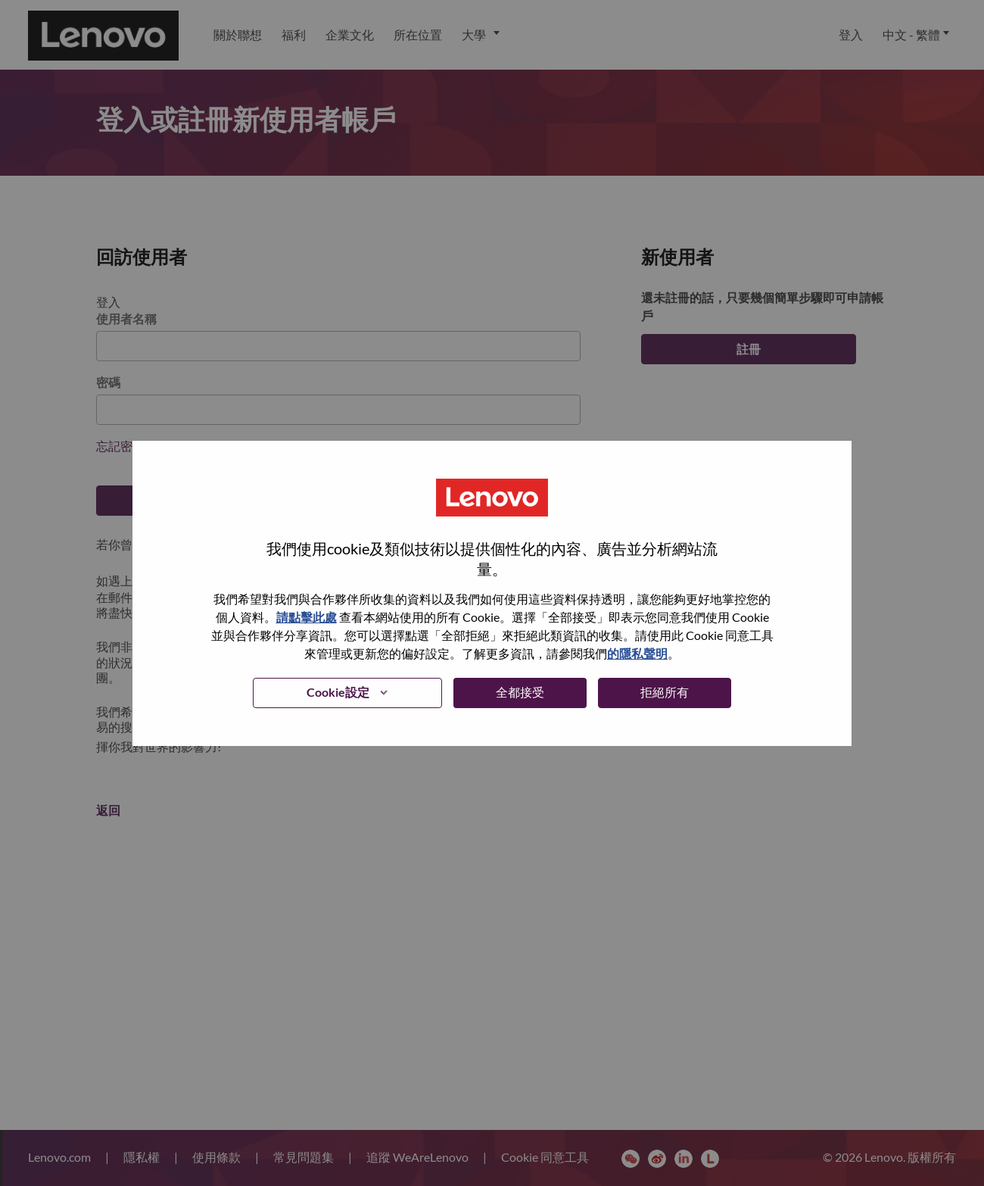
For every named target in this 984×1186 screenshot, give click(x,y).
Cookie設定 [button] (338, 692)
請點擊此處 (306, 617)
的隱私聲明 (637, 653)
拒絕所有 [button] (664, 692)
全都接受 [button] (520, 692)
